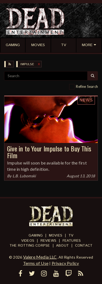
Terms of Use (35, 263)
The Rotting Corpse (30, 245)
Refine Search (87, 86)
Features (72, 240)
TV (71, 235)
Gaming (36, 235)
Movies (55, 235)
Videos (27, 240)
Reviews (48, 240)
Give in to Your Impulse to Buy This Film (49, 152)
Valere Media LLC (40, 256)
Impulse (27, 64)
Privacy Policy (65, 263)
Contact (83, 245)
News (86, 100)
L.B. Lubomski (24, 176)
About (62, 245)
